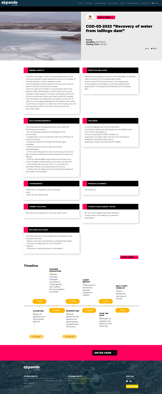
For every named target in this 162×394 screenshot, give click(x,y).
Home (80, 3)
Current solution (38, 207)
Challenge (93, 121)
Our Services (100, 3)
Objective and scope (98, 70)
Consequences (36, 184)
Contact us (145, 3)
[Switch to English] (154, 3)
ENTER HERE (102, 352)
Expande (88, 3)
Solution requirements (40, 121)
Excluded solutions (39, 230)
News (122, 3)
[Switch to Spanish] (157, 3)
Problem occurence (98, 184)
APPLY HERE (104, 17)
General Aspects (37, 70)
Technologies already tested (102, 207)
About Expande (29, 383)
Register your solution (76, 383)
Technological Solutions (53, 380)
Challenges (113, 3)
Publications (132, 3)
